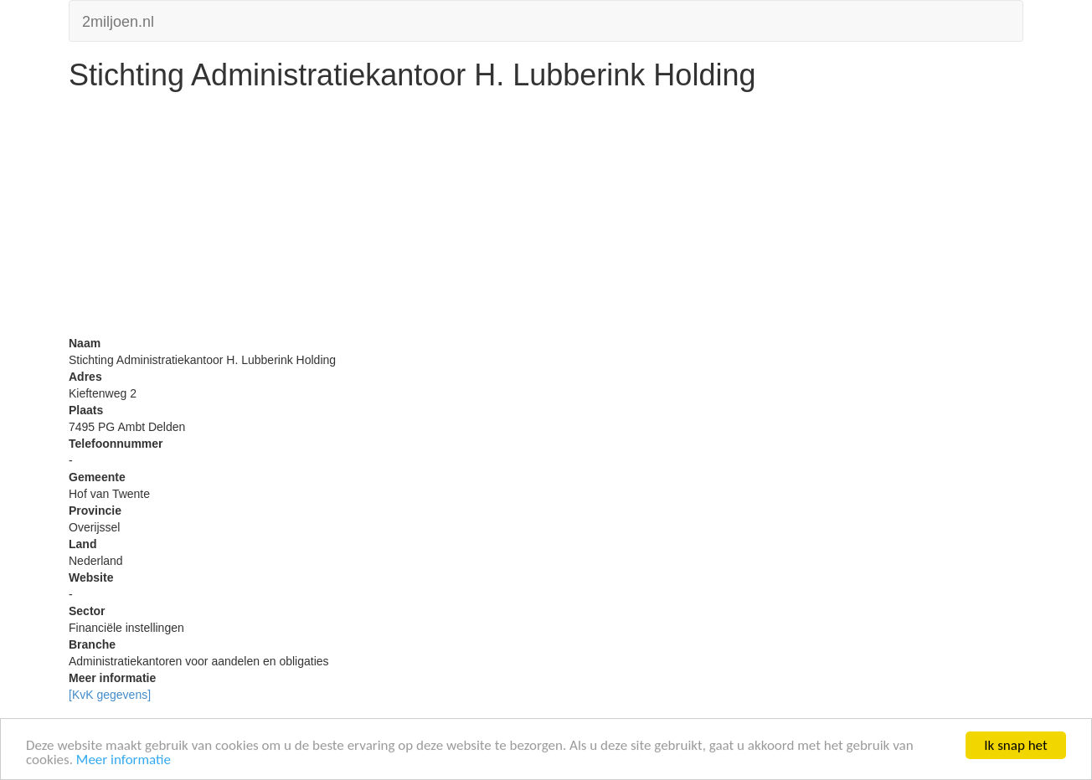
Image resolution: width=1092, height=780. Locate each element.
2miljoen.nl (118, 19)
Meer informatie (123, 760)
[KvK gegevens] (110, 694)
